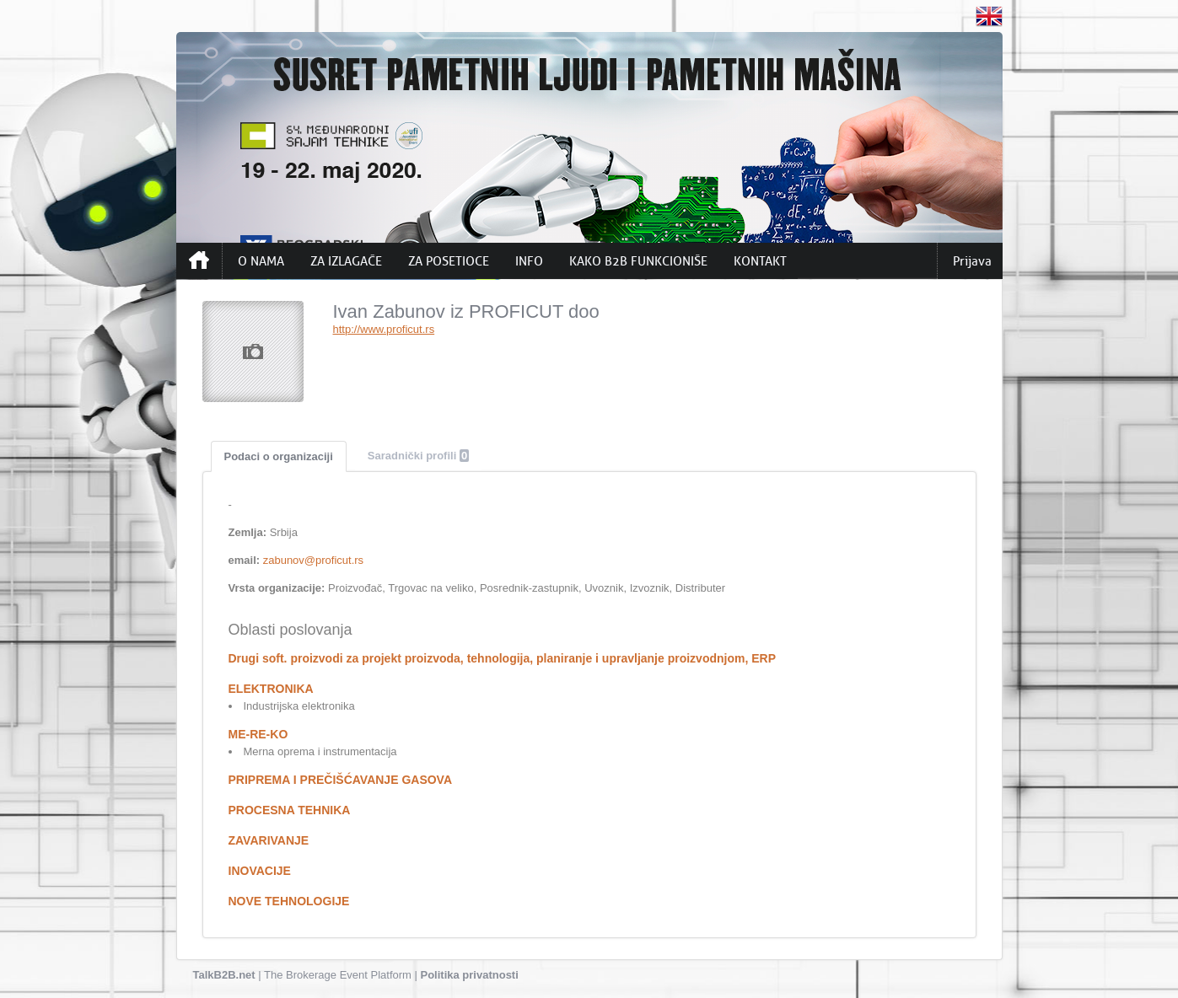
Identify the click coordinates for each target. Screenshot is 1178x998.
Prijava (972, 261)
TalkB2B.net (224, 974)
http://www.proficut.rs (384, 329)
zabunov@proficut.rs (313, 560)
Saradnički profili (418, 455)
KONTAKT (760, 261)
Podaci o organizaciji (278, 456)
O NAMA (261, 261)
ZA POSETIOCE (448, 261)
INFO (529, 261)
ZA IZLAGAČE (346, 261)
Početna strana (199, 260)
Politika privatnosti (470, 974)
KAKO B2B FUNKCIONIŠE (638, 261)
